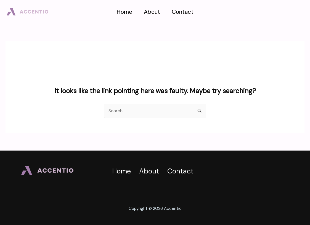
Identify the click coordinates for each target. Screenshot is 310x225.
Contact (183, 12)
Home (124, 12)
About (152, 12)
